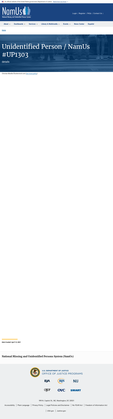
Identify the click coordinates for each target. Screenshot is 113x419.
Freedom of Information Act (96, 405)
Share (107, 15)
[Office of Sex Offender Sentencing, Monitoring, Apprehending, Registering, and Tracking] (76, 391)
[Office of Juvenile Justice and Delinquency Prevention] (47, 392)
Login (74, 13)
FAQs (89, 13)
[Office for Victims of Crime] (61, 392)
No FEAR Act (77, 405)
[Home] (16, 12)
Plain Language (23, 405)
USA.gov (50, 411)
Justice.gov (61, 411)
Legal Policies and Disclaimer (57, 405)
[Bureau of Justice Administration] (47, 383)
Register (82, 13)
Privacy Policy (37, 405)
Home (4, 30)
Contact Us (97, 13)
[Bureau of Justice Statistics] (61, 384)
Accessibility (10, 405)
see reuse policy (31, 73)
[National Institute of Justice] (75, 383)
